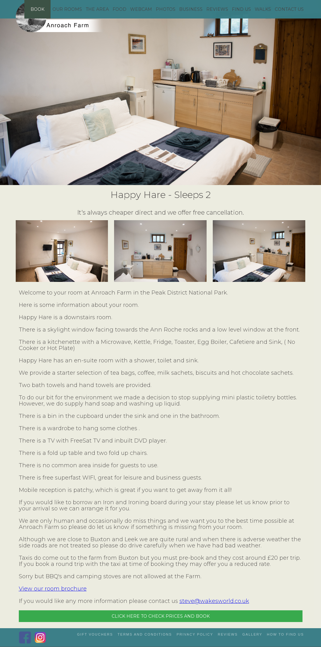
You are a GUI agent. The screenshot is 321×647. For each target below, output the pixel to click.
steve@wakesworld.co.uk (214, 601)
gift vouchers (95, 634)
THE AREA (97, 9)
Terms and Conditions (144, 634)
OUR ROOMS (67, 9)
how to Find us (285, 634)
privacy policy (195, 634)
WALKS (263, 9)
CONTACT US (289, 9)
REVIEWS (217, 9)
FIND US (241, 9)
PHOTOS (165, 9)
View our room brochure (53, 588)
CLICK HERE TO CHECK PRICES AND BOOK (161, 616)
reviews (228, 634)
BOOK (37, 9)
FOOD (119, 9)
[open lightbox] (62, 251)
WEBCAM (141, 9)
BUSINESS (191, 9)
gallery (252, 634)
